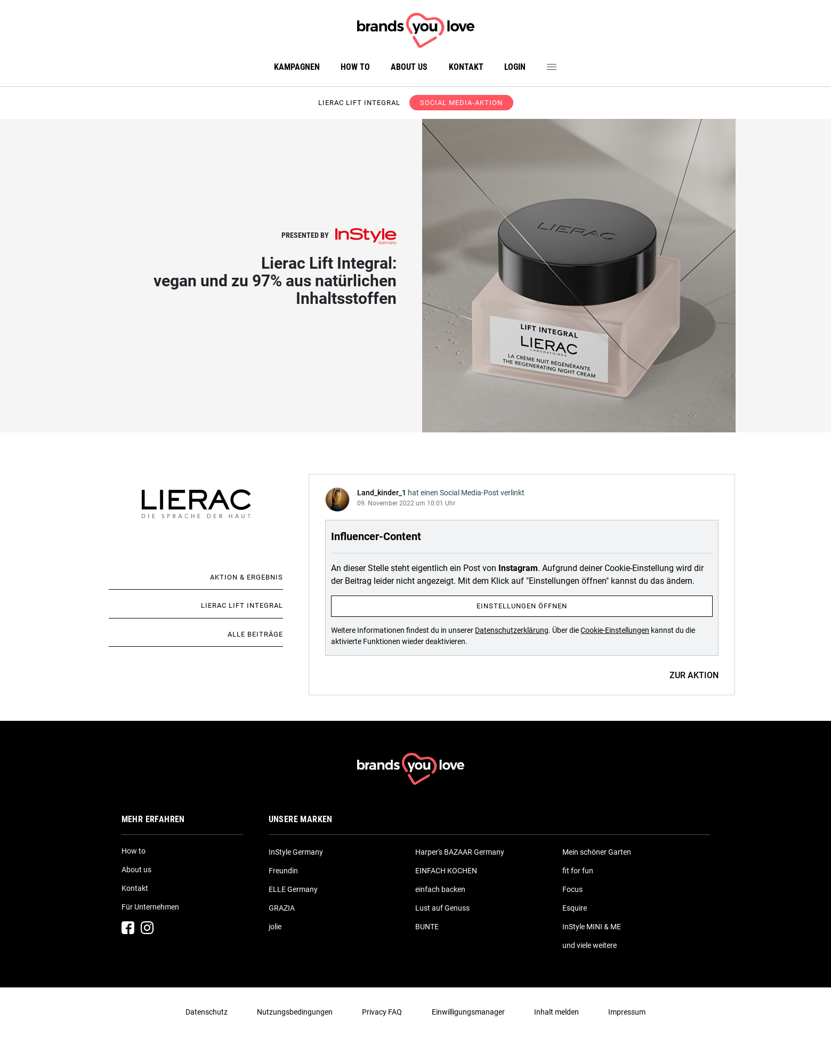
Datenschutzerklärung (511, 630)
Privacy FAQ (382, 1012)
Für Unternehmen (150, 907)
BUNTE (427, 926)
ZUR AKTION (694, 675)
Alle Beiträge (255, 634)
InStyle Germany (296, 852)
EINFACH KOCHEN (446, 870)
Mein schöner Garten (596, 852)
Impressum (627, 1012)
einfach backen (440, 889)
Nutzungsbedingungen (295, 1012)
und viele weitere (589, 945)
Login (515, 67)
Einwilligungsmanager (468, 1012)
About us (409, 67)
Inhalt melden (556, 1012)
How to (355, 67)
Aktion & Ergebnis (246, 577)
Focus (572, 889)
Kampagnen (297, 67)
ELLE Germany (293, 889)
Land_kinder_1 (381, 492)
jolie (275, 926)
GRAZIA (282, 908)
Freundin (283, 870)
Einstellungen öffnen (522, 606)
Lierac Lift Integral (242, 605)
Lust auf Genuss (442, 908)
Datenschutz (206, 1012)
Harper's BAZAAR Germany (459, 852)
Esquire (574, 908)
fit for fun (577, 870)
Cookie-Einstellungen (614, 630)
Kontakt (466, 67)
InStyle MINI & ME (591, 926)
